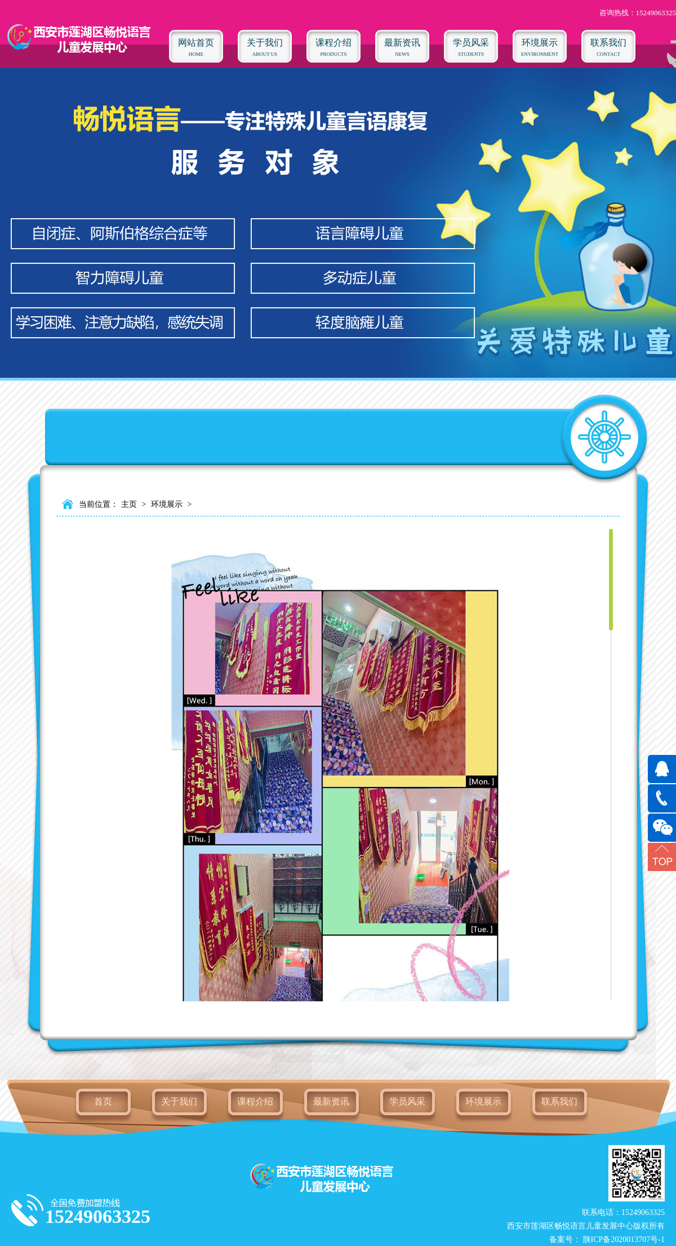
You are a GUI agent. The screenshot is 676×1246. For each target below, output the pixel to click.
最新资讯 (331, 1101)
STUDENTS (471, 43)
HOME (196, 43)
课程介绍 (255, 1101)
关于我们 (179, 1101)
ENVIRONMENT (540, 43)
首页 (103, 1101)
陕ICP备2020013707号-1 (623, 1239)
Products (333, 43)
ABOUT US (265, 43)
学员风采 (407, 1101)
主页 (129, 504)
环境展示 (167, 504)
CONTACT (608, 43)
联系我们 (559, 1101)
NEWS (402, 43)
